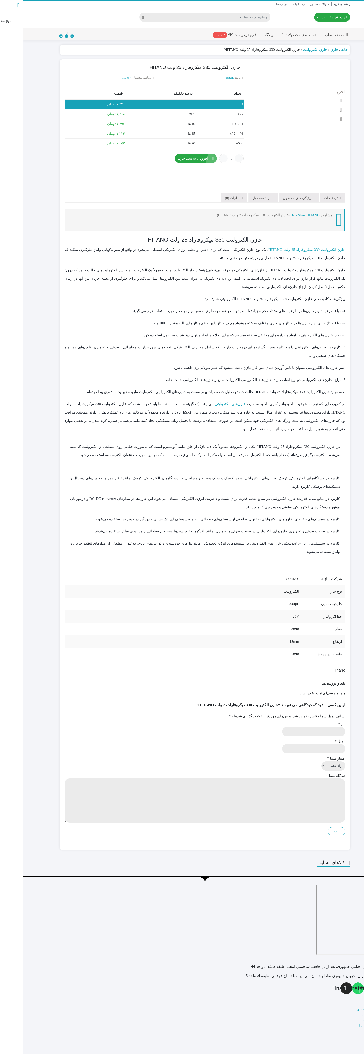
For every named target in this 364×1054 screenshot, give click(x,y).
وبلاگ (248, 34)
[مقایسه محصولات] (43, 34)
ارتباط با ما (276, 4)
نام (318, 705)
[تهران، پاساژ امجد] (328, 901)
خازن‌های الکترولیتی (207, 385)
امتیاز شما (313, 740)
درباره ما (258, 4)
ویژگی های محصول (274, 179)
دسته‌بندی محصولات (278, 34)
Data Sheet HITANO (281, 196)
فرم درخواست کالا (213, 35)
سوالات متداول (296, 4)
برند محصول (238, 179)
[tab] (309, 179)
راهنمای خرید (318, 4)
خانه (321, 50)
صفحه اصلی (313, 34)
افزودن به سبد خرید (170, 158)
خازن (311, 50)
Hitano (207, 77)
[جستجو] (185, 17)
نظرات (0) (210, 179)
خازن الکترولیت (292, 50)
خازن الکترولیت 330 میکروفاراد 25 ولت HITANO (283, 231)
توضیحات (308, 179)
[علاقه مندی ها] (49, 34)
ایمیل (317, 722)
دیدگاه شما (312, 757)
